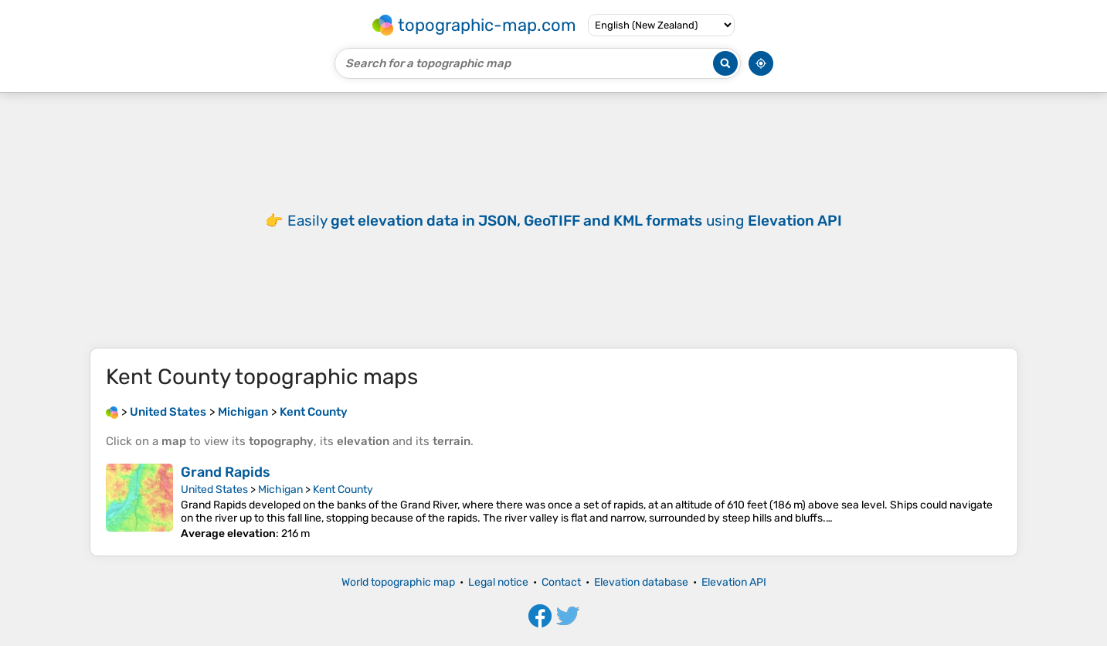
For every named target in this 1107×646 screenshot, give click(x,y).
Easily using (564, 221)
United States (214, 489)
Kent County (343, 489)
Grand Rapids (225, 472)
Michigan (280, 489)
